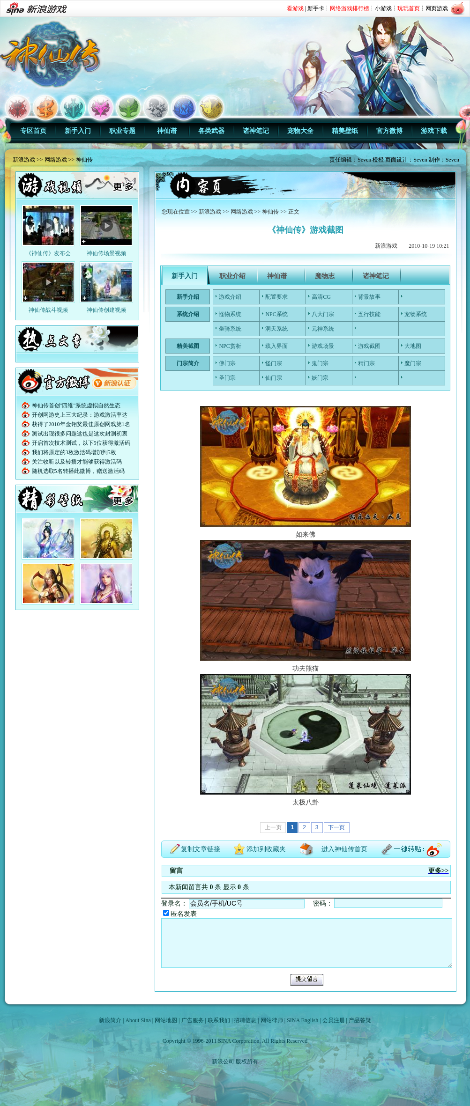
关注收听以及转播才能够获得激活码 (77, 461)
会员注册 (333, 1020)
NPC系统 (276, 314)
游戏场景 (323, 346)
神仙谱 (167, 130)
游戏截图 (369, 346)
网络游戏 (56, 159)
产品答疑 (360, 1020)
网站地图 (166, 1020)
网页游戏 (436, 8)
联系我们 (219, 1020)
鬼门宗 (320, 363)
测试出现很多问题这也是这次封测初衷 (79, 433)
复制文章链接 (200, 849)
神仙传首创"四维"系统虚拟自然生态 (76, 405)
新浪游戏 (24, 159)
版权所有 (247, 1061)
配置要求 (276, 297)
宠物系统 (415, 314)
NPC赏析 (230, 346)
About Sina (137, 1020)
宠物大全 (300, 130)
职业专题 (122, 130)
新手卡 (315, 8)
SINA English (302, 1020)
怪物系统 (230, 314)
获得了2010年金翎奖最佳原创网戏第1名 (81, 424)
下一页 (336, 827)
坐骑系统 (230, 328)
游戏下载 (434, 130)
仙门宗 (273, 378)
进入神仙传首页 (344, 849)
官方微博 (389, 130)
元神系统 (323, 328)
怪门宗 (273, 363)
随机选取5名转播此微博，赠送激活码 (78, 471)
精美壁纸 (345, 130)
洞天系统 (276, 328)
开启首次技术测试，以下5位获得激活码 (81, 443)
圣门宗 (227, 378)
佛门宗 (227, 363)
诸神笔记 (256, 130)
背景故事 (369, 297)
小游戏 (383, 8)
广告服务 (192, 1020)
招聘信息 (245, 1020)
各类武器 (211, 130)
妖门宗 (320, 378)
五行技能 (369, 314)
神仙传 (84, 159)
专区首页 (33, 130)
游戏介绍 (230, 297)
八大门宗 (323, 314)
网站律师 (272, 1020)
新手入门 (78, 130)
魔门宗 (412, 363)
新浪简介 (110, 1020)
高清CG (321, 297)
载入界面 (276, 346)
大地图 (412, 346)
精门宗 (366, 363)
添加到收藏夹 (266, 849)
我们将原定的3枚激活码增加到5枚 (74, 452)
